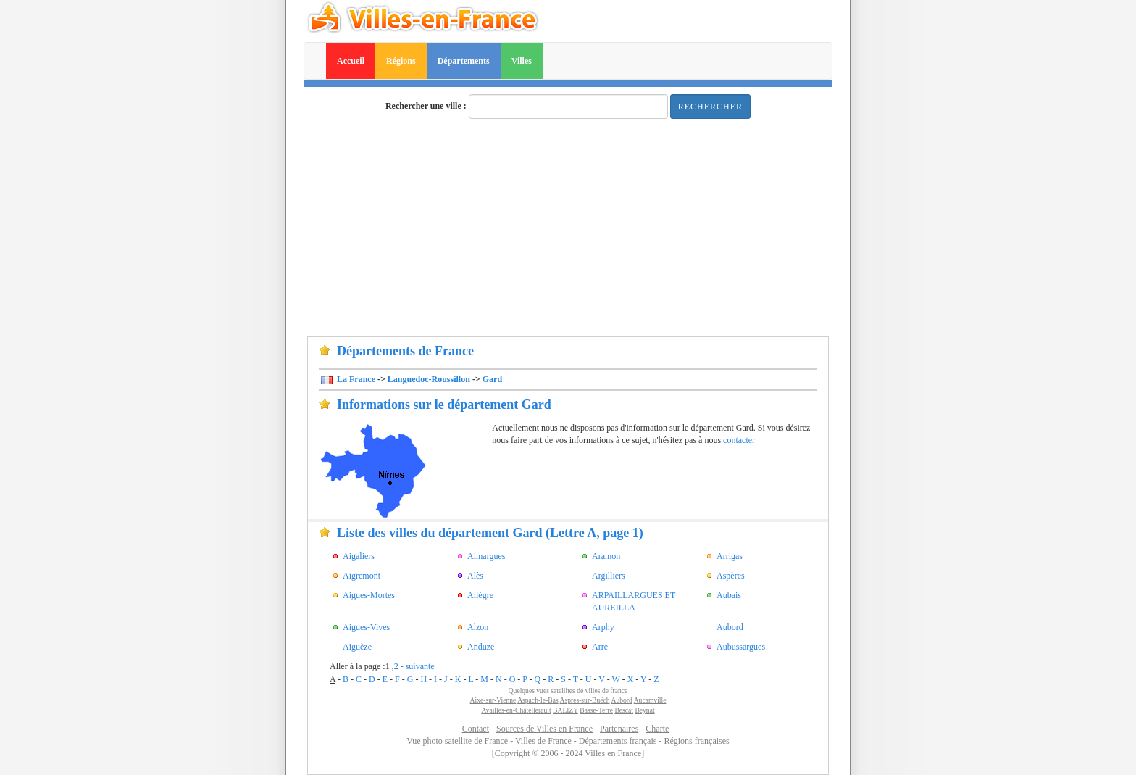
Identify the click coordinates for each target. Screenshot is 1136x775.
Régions (401, 61)
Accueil (350, 61)
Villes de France (543, 741)
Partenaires (619, 729)
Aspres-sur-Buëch (585, 700)
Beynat (644, 710)
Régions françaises (696, 741)
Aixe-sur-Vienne (493, 700)
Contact (475, 729)
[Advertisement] (568, 227)
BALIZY (565, 710)
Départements (464, 61)
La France (355, 379)
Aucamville (650, 700)
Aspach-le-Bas (537, 700)
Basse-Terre (596, 710)
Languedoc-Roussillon (429, 379)
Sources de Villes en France (544, 729)
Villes (521, 61)
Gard (492, 379)
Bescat (623, 710)
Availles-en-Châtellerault (516, 710)
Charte (657, 729)
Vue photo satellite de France (457, 741)
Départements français (618, 741)
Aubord (621, 700)
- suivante (418, 666)
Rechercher (710, 106)
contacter (739, 440)
